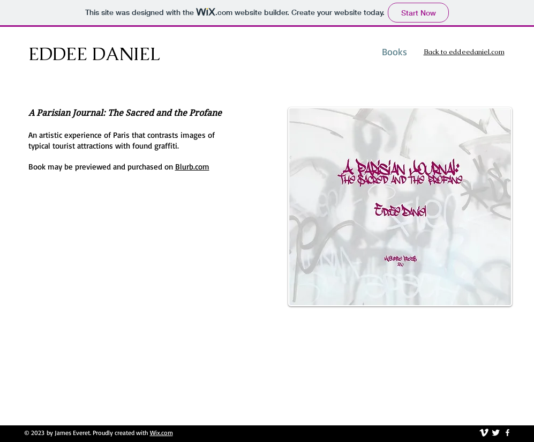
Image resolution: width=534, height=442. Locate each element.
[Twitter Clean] (495, 432)
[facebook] (507, 432)
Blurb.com (192, 166)
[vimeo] (483, 432)
